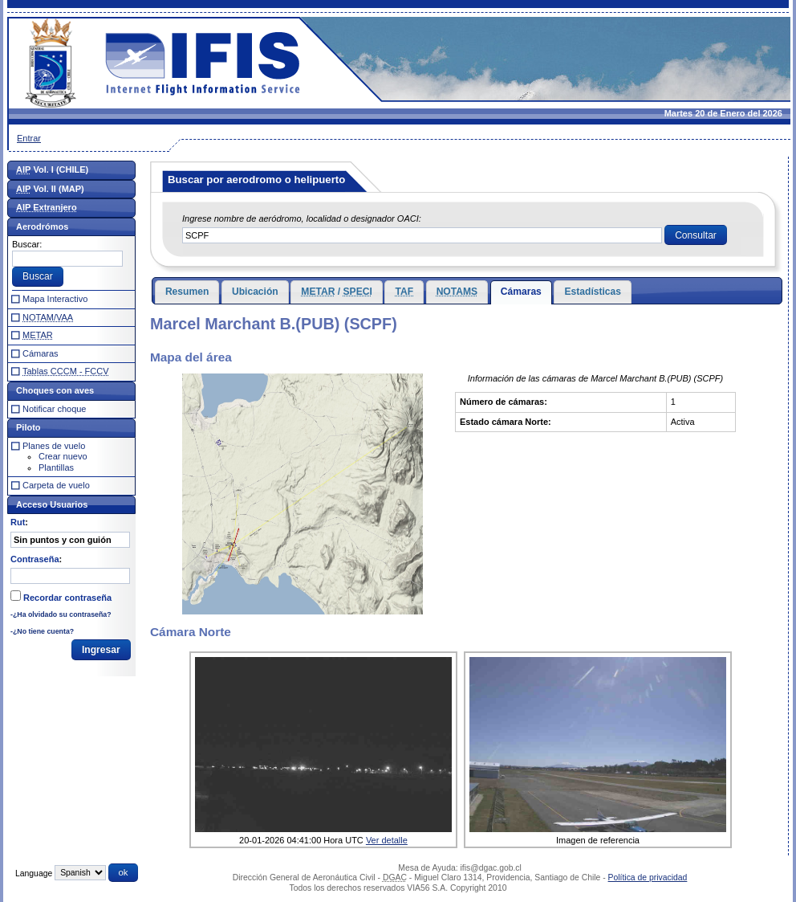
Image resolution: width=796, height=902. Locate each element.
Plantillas (56, 467)
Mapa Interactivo (54, 299)
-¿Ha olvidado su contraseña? (61, 614)
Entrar (29, 138)
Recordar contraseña (67, 597)
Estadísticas (592, 291)
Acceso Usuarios (51, 504)
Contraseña (34, 559)
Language (33, 872)
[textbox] (422, 235)
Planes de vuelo (53, 446)
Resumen (187, 291)
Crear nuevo (63, 456)
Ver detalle (387, 840)
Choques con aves (55, 390)
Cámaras (521, 291)
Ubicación (255, 291)
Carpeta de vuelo (56, 485)
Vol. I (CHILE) (52, 169)
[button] (695, 235)
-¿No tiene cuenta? (42, 631)
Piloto (28, 427)
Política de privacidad (648, 877)
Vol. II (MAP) (50, 189)
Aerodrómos (42, 226)
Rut (17, 522)
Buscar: (27, 244)
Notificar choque (54, 409)
